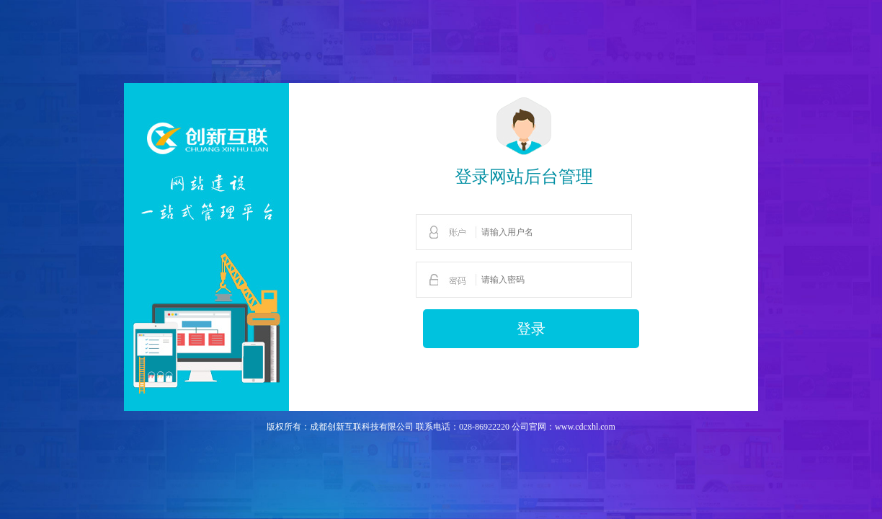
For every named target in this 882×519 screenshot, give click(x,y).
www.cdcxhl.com (585, 427)
